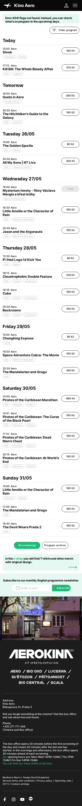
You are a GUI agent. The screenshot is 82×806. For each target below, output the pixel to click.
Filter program (64, 30)
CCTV (6, 784)
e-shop (18, 558)
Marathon (17, 404)
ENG (6, 73)
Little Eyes (9, 57)
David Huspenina (40, 777)
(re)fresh (17, 122)
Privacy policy (45, 780)
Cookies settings (20, 784)
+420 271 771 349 (14, 726)
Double (16, 281)
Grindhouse (30, 281)
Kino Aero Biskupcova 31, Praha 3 (17, 705)
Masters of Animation (14, 199)
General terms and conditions (19, 780)
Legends (17, 73)
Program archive (55, 545)
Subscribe (63, 588)
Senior (16, 150)
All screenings (27, 545)
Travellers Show (11, 101)
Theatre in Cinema (21, 167)
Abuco (17, 777)
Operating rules (63, 780)
